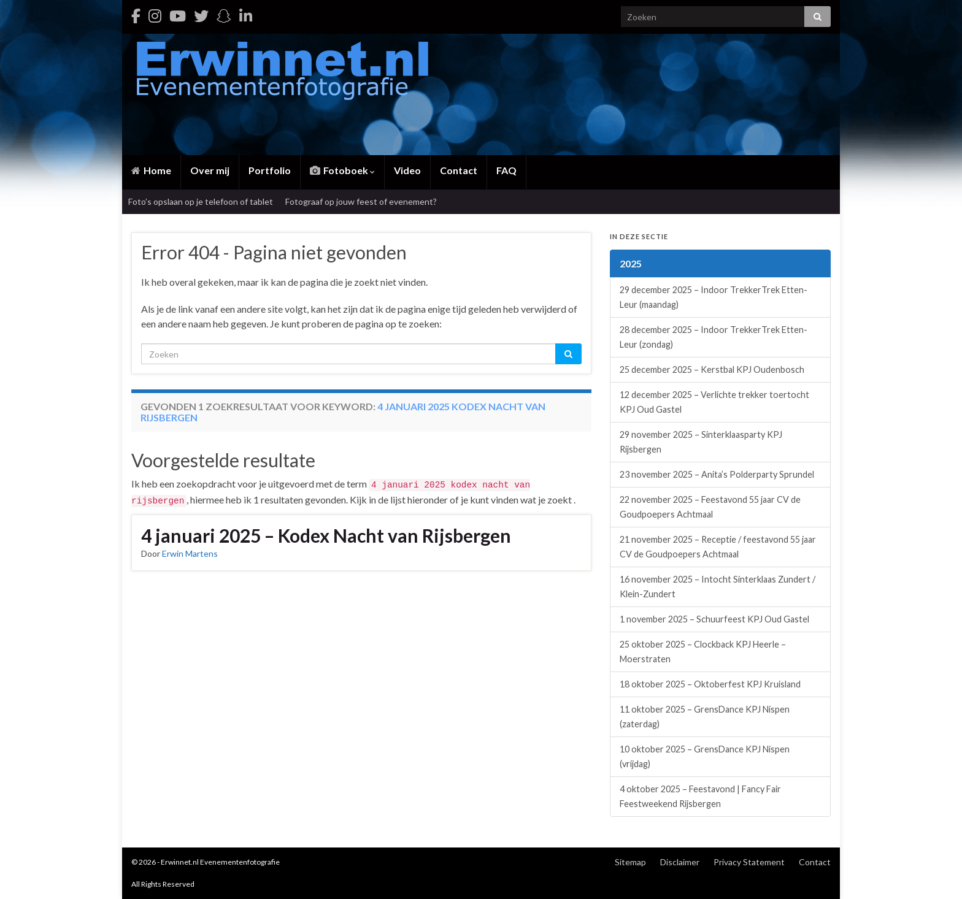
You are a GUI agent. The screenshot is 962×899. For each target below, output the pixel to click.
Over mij (209, 170)
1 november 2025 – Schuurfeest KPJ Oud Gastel (714, 619)
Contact (458, 170)
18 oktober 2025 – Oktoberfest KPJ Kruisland (710, 684)
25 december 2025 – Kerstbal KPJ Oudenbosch (712, 369)
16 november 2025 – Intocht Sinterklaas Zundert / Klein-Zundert (717, 586)
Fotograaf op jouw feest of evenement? (361, 201)
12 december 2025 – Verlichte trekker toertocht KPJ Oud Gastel (714, 402)
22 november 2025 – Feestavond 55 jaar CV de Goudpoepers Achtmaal (710, 506)
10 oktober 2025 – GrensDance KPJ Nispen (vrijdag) (705, 756)
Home (151, 170)
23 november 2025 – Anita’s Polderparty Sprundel (717, 474)
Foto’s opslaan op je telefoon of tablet (200, 201)
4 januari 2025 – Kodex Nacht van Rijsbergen (326, 535)
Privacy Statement (749, 862)
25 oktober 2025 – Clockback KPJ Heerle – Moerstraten (703, 651)
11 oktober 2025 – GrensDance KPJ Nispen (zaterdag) (705, 716)
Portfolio (269, 170)
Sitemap (630, 862)
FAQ (506, 170)
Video (407, 170)
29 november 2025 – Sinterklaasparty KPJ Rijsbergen (701, 441)
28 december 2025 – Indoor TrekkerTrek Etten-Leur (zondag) (713, 337)
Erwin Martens (190, 553)
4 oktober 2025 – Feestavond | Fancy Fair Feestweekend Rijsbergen (700, 796)
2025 (631, 263)
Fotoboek (342, 170)
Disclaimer (679, 862)
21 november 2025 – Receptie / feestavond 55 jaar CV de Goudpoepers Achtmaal (718, 546)
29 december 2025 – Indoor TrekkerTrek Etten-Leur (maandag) (713, 297)
